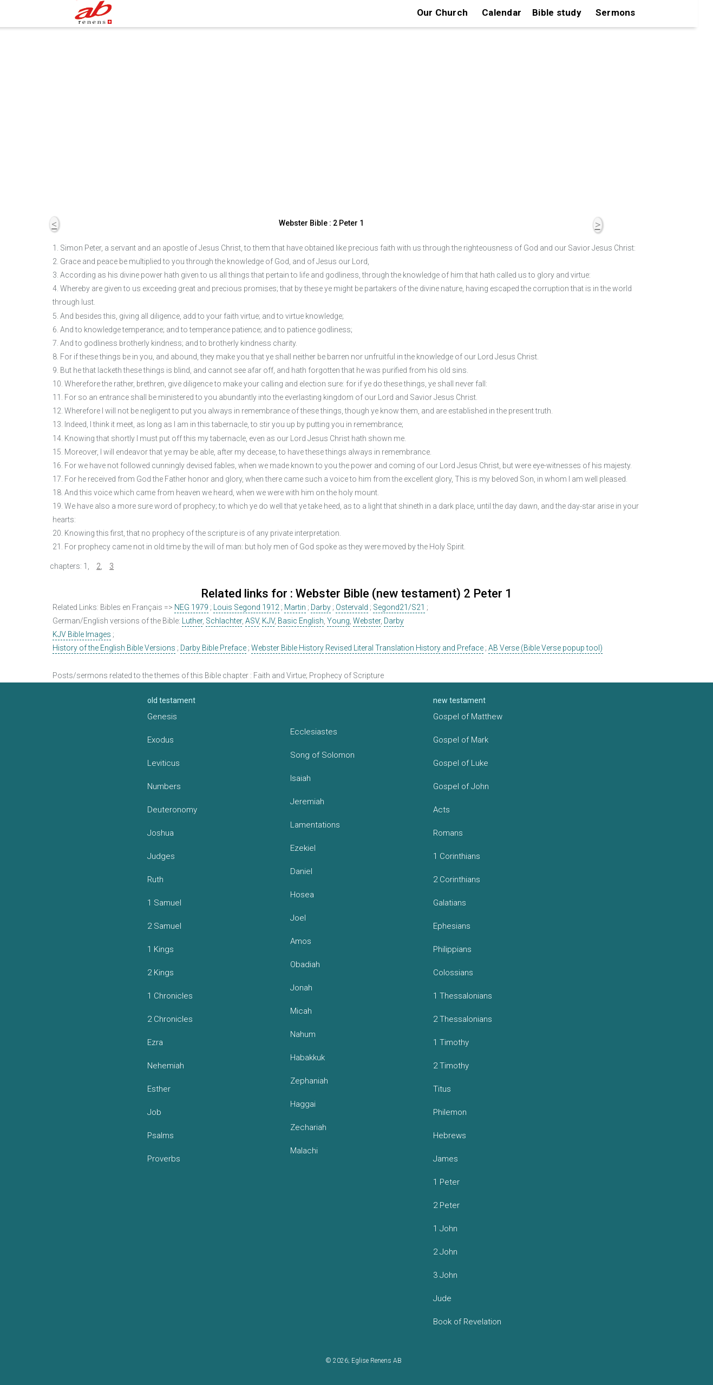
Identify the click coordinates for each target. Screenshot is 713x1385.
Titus (442, 1089)
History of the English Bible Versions (114, 648)
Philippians (452, 949)
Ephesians (451, 926)
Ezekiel (303, 848)
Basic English (301, 620)
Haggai (303, 1104)
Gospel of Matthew (467, 716)
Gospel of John (461, 786)
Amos (300, 941)
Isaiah (300, 778)
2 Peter (446, 1205)
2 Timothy (451, 1066)
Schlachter (224, 620)
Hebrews (449, 1135)
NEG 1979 (191, 607)
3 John (445, 1275)
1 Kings (160, 949)
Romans (448, 833)
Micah (301, 1011)
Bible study (556, 12)
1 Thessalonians (462, 996)
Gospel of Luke (460, 763)
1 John (445, 1228)
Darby (321, 607)
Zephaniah (309, 1081)
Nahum (303, 1034)
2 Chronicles (170, 1019)
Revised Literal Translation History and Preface (404, 648)
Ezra (155, 1042)
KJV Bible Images (82, 634)
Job (154, 1112)
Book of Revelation (467, 1322)
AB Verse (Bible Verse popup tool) (545, 648)
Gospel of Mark (460, 740)
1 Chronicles (170, 996)
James (445, 1159)
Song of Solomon (322, 755)
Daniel (301, 871)
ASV (252, 620)
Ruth (155, 879)
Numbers (164, 786)
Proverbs (163, 1159)
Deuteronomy (172, 810)
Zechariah (308, 1127)
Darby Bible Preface (213, 648)
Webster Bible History (287, 648)
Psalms (160, 1135)
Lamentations (315, 825)
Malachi (304, 1151)
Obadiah (305, 964)
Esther (159, 1089)
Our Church (442, 12)
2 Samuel (164, 926)
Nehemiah (165, 1066)
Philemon (450, 1112)
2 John (445, 1252)
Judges (161, 856)
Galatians (449, 903)
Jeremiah (307, 801)
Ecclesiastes (313, 732)
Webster (367, 620)
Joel (298, 918)
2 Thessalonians (462, 1019)
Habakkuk (307, 1057)
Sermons (616, 12)
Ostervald (352, 607)
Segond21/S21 (399, 607)
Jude (442, 1298)
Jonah (301, 988)
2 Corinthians (456, 879)
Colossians (453, 972)
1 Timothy (451, 1042)
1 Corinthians (456, 856)
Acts (441, 810)
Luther (192, 620)
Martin (295, 607)
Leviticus (163, 763)
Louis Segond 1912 (246, 607)
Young (338, 620)
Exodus (160, 740)
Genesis (162, 716)
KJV (268, 620)
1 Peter (446, 1182)
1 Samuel (164, 903)
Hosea (302, 895)
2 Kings (160, 972)
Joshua (160, 833)
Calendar (501, 12)
